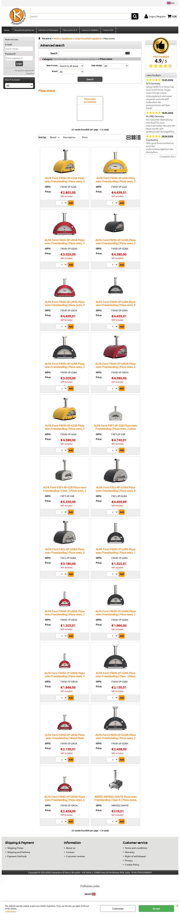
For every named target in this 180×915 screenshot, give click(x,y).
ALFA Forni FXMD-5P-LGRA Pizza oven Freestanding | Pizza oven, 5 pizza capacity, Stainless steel (115, 306)
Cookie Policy (10, 911)
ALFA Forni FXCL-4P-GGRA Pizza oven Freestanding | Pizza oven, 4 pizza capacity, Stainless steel (115, 491)
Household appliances (24, 30)
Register (30, 74)
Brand (54, 72)
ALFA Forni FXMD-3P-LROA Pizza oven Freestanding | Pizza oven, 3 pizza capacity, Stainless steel (65, 244)
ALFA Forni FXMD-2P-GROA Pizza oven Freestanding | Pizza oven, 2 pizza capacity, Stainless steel (64, 801)
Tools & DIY (108, 30)
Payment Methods (17, 857)
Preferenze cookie (90, 886)
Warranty (130, 853)
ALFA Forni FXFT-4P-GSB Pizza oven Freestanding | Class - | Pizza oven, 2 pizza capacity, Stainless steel (64, 491)
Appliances (66, 60)
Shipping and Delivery (18, 853)
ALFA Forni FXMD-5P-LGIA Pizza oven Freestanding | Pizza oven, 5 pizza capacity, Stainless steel (115, 182)
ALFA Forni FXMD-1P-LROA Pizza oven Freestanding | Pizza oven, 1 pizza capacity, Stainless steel (65, 615)
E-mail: (8, 45)
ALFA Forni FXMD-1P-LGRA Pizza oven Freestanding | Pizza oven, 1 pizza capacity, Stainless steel (115, 553)
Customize (117, 908)
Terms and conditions (136, 848)
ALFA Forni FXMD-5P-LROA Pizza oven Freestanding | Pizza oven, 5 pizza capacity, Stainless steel (65, 306)
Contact (70, 853)
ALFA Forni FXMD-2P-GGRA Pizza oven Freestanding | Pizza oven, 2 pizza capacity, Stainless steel (115, 739)
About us (70, 848)
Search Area (51, 66)
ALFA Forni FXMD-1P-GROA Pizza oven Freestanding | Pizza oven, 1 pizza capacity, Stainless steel (64, 677)
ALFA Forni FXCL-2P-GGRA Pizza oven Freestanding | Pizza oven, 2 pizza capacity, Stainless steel (65, 553)
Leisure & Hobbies (90, 30)
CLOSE (177, 905)
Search (53, 54)
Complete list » (168, 157)
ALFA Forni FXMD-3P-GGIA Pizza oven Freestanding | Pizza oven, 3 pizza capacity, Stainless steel (65, 182)
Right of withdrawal (135, 857)
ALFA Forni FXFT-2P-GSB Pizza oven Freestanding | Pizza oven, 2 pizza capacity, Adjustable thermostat (115, 429)
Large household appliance (85, 60)
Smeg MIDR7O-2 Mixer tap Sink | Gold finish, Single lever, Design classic (160, 90)
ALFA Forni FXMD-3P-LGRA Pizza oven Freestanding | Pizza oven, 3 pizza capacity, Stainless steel (65, 368)
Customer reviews (75, 857)
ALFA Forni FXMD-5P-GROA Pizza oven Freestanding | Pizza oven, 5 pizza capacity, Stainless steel (115, 368)
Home (6, 30)
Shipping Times (15, 848)
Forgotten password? (24, 71)
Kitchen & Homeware (48, 30)
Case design (96, 66)
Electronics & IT (70, 30)
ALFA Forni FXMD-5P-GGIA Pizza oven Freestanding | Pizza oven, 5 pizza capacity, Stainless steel (65, 429)
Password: (10, 54)
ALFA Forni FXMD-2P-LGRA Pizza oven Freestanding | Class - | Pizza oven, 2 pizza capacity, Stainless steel (115, 677)
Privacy (129, 861)
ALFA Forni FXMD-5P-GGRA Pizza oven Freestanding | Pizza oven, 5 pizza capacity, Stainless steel (115, 244)
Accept (156, 908)
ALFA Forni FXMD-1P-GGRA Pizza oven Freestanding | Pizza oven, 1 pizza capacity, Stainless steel (115, 615)
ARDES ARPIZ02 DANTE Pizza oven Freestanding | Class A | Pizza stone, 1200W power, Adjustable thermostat (115, 802)
